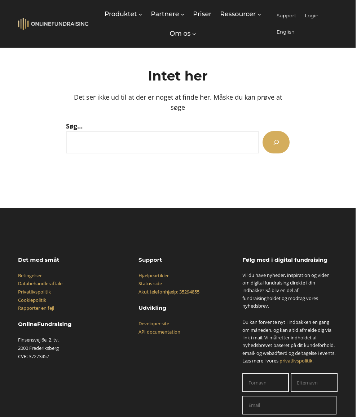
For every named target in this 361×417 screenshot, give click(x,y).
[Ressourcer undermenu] (240, 14)
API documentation (159, 332)
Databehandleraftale (40, 283)
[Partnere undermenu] (167, 14)
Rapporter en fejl (36, 308)
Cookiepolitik (32, 300)
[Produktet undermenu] (123, 14)
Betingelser (30, 275)
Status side (150, 283)
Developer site (153, 323)
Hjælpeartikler (153, 275)
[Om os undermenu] (183, 33)
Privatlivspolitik (34, 291)
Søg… (74, 126)
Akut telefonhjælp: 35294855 (168, 291)
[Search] (276, 142)
